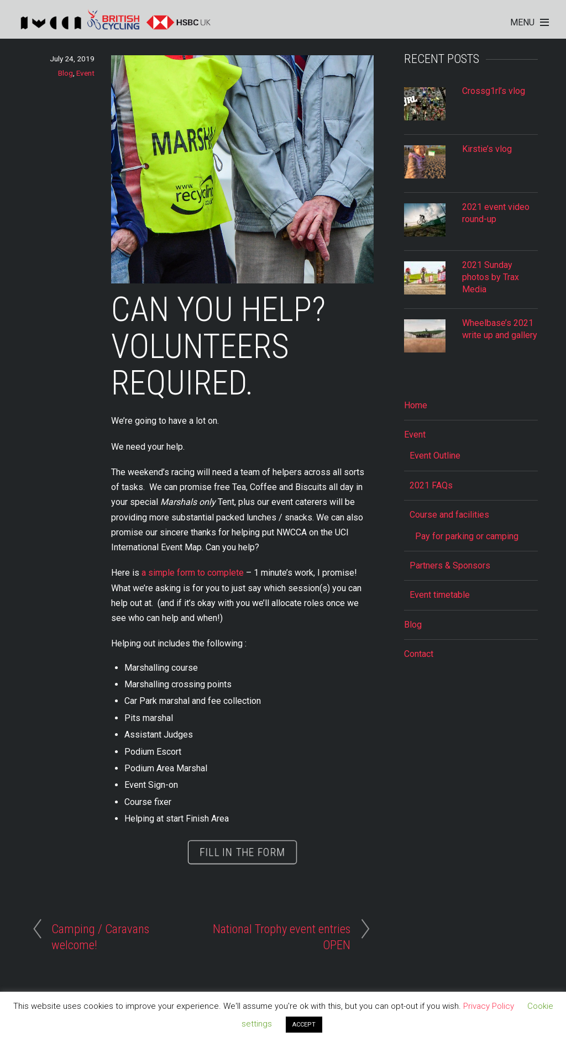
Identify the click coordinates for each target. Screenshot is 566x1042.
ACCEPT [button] (304, 1024)
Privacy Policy (488, 1006)
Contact (418, 654)
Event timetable (440, 595)
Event (85, 73)
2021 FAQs (431, 485)
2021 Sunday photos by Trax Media (490, 277)
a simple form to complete (193, 572)
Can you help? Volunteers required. (218, 346)
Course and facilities (449, 514)
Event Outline (435, 455)
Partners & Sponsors (450, 565)
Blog (65, 73)
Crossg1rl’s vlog (493, 91)
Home (415, 405)
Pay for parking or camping (466, 536)
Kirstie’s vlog (487, 149)
